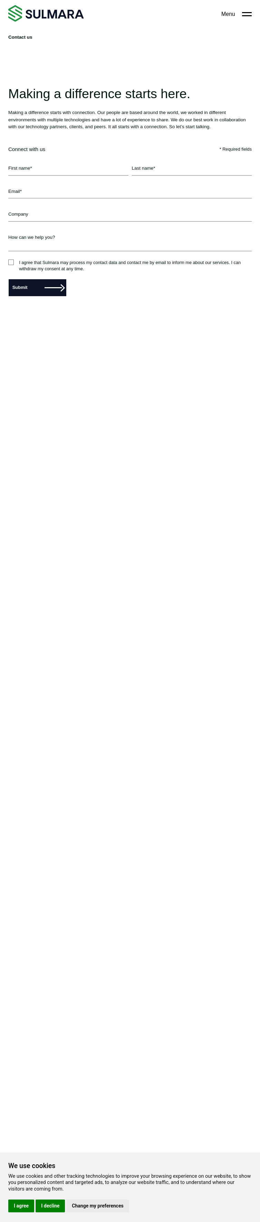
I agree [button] (21, 1206)
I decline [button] (50, 1206)
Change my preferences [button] (97, 1206)
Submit (37, 287)
